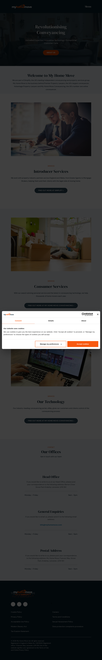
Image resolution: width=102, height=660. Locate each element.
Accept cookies (83, 344)
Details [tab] (51, 321)
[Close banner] (98, 314)
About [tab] (83, 321)
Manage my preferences (51, 344)
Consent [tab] (18, 321)
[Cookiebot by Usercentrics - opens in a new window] (83, 314)
